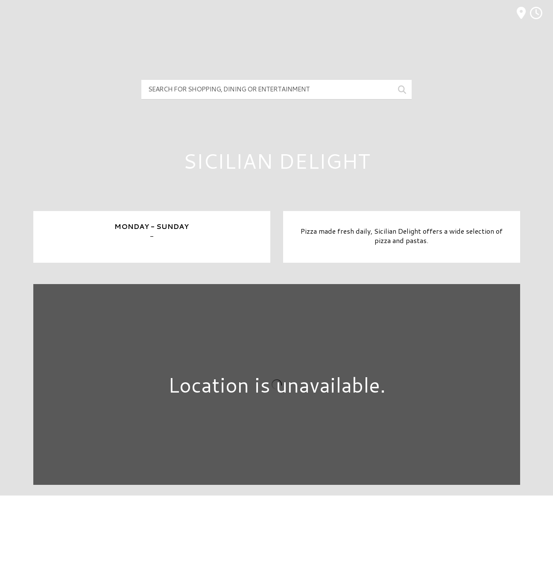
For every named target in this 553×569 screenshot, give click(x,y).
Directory (276, 516)
